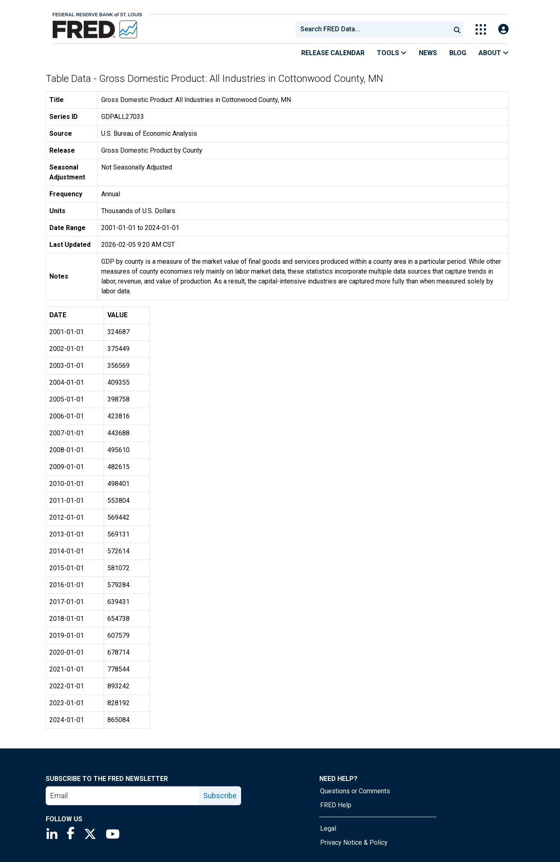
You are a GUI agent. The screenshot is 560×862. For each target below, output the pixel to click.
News (428, 53)
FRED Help (335, 805)
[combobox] (372, 29)
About (494, 53)
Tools (392, 53)
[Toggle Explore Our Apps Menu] (481, 29)
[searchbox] (374, 29)
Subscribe (220, 795)
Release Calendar (333, 53)
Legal (328, 828)
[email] (123, 796)
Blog (457, 53)
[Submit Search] (457, 29)
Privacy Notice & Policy (354, 842)
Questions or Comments (355, 791)
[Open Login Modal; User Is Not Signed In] (503, 29)
